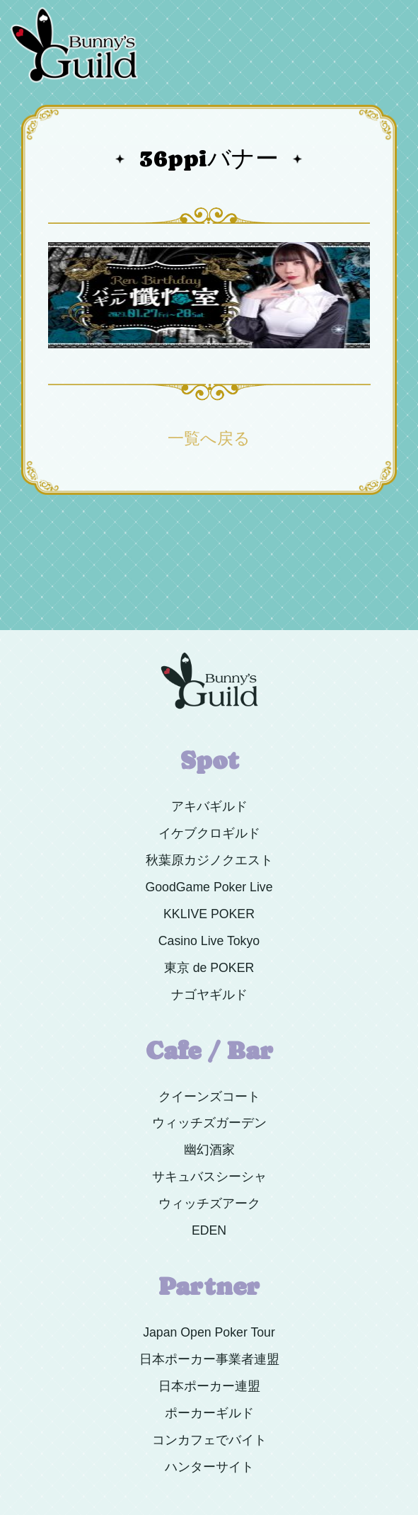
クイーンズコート (209, 1097)
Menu (391, 6)
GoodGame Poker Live (208, 887)
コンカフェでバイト (209, 1440)
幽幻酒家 (209, 1150)
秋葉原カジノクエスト (209, 860)
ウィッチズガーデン (209, 1123)
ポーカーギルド (209, 1413)
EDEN (209, 1230)
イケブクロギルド (209, 833)
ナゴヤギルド (209, 995)
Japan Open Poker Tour (209, 1332)
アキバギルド (209, 806)
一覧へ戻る (209, 438)
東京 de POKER (209, 968)
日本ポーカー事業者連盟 (209, 1359)
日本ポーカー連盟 (209, 1386)
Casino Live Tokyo (209, 941)
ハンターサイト (209, 1467)
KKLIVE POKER (209, 914)
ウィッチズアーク (209, 1203)
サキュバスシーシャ (209, 1177)
